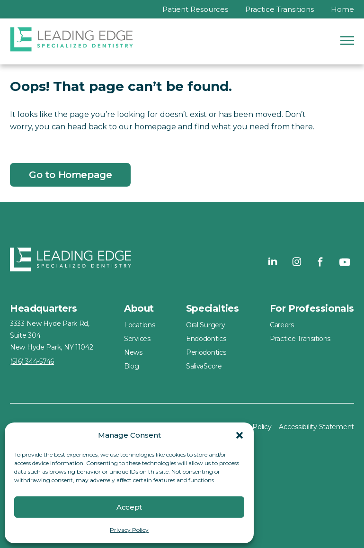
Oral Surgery (205, 325)
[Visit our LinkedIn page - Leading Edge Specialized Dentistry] (273, 261)
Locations (139, 325)
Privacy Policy (129, 529)
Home (342, 9)
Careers (282, 325)
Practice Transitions (279, 9)
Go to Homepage (70, 174)
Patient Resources (195, 9)
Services (137, 338)
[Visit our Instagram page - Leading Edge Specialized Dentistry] (297, 261)
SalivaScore (204, 366)
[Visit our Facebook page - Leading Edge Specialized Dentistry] (320, 261)
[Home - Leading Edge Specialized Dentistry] (70, 261)
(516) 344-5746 (32, 361)
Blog (131, 366)
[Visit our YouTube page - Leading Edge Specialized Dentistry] (344, 261)
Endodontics (206, 338)
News (133, 352)
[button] (239, 435)
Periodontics (206, 352)
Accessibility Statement (316, 426)
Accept (129, 507)
